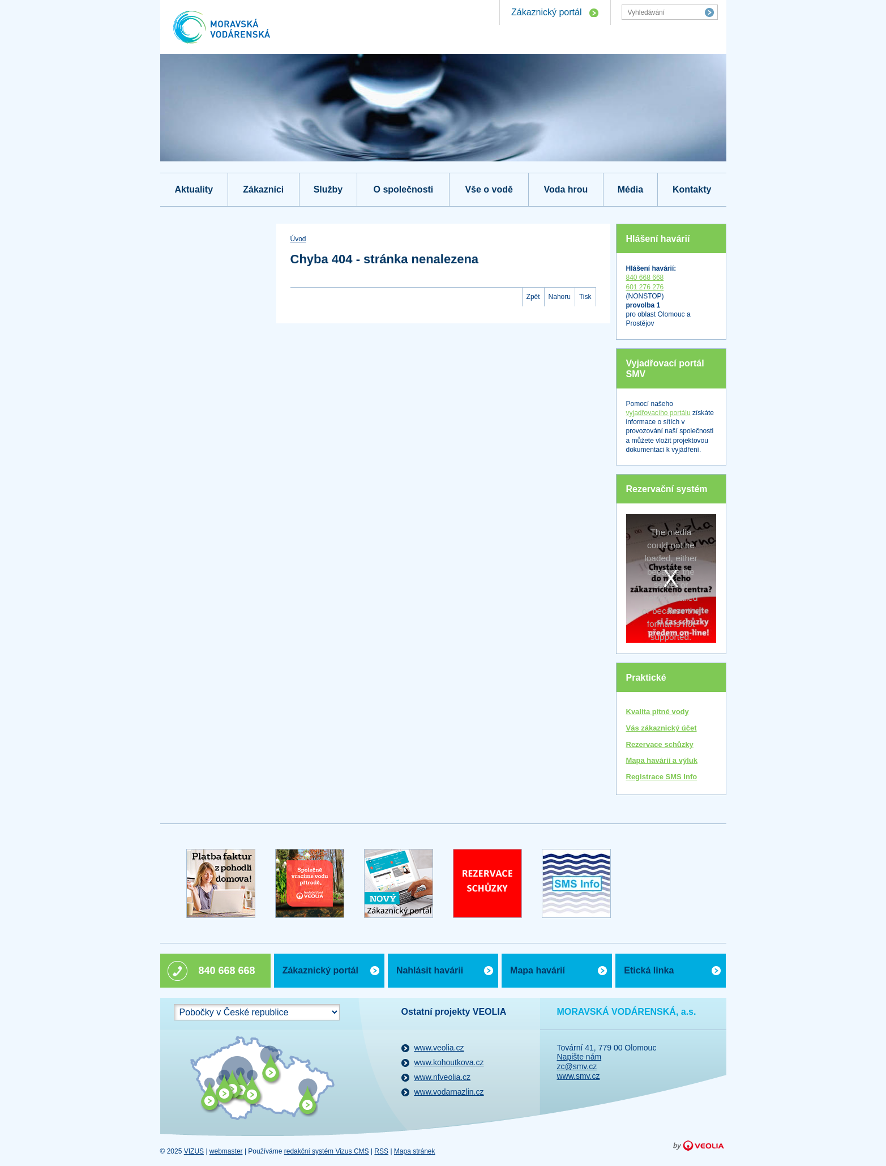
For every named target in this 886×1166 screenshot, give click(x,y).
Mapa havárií (537, 970)
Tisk (585, 297)
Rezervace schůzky (660, 744)
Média (630, 189)
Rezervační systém (667, 489)
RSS (381, 1151)
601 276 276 (645, 287)
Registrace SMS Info (661, 776)
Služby (328, 189)
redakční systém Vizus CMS (326, 1151)
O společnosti (404, 189)
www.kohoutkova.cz (449, 1062)
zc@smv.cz (577, 1066)
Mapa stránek (414, 1151)
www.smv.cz (578, 1075)
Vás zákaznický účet (661, 728)
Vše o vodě (488, 189)
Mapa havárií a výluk (661, 760)
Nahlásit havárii (429, 970)
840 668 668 (645, 277)
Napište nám (579, 1056)
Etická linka (649, 970)
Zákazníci (263, 189)
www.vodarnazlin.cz (449, 1091)
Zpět (533, 297)
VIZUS (194, 1151)
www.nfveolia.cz (442, 1077)
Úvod (298, 239)
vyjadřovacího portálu (658, 413)
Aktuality (193, 189)
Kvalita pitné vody (657, 711)
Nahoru (560, 297)
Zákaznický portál (546, 12)
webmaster (226, 1151)
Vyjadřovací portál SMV (665, 368)
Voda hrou (565, 189)
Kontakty (692, 189)
